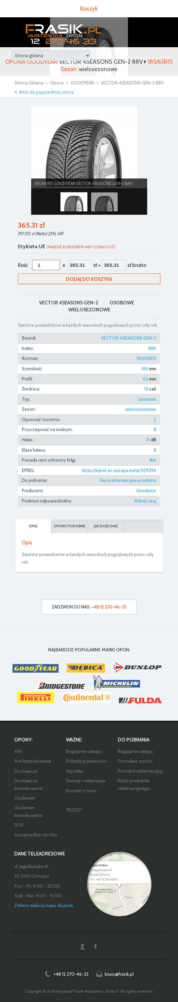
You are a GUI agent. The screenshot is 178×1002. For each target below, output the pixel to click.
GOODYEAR (82, 82)
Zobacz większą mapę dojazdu (43, 905)
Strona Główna (29, 82)
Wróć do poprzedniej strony (46, 92)
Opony (57, 82)
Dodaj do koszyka (89, 279)
